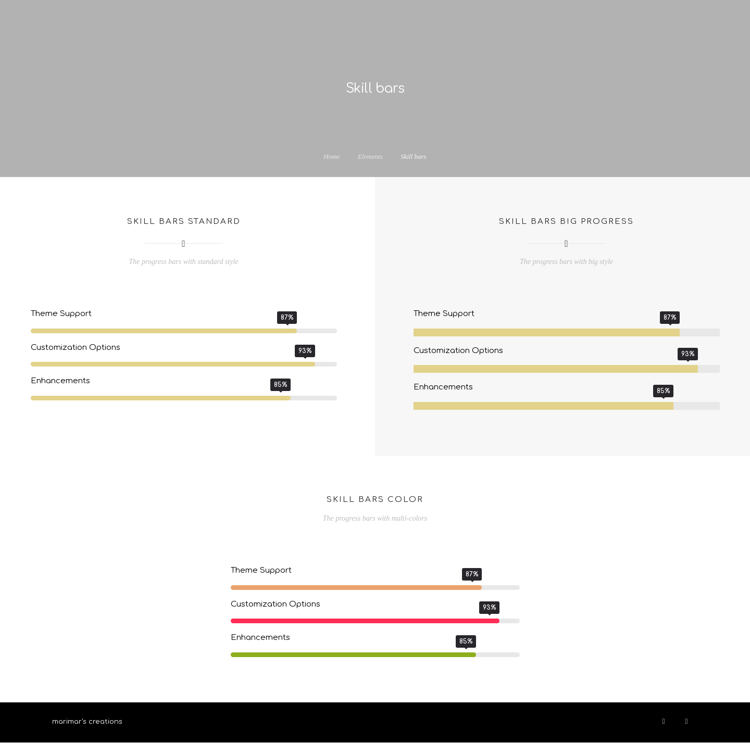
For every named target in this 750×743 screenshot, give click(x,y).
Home (331, 156)
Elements (370, 156)
